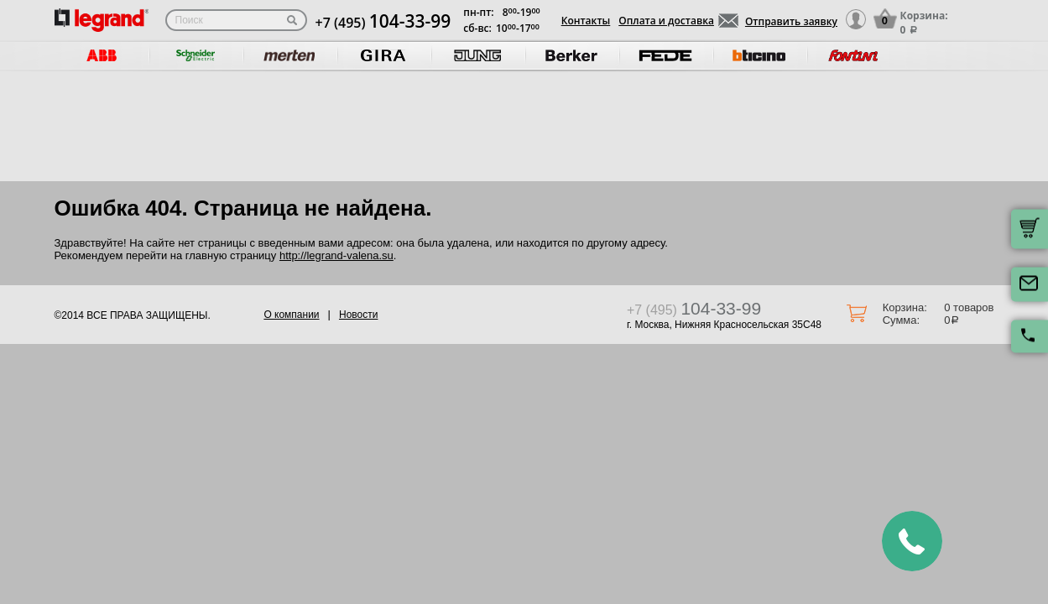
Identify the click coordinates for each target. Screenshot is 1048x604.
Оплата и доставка (666, 20)
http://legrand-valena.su (336, 255)
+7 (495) (383, 22)
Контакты (586, 20)
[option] (101, 56)
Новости (358, 314)
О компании (291, 314)
